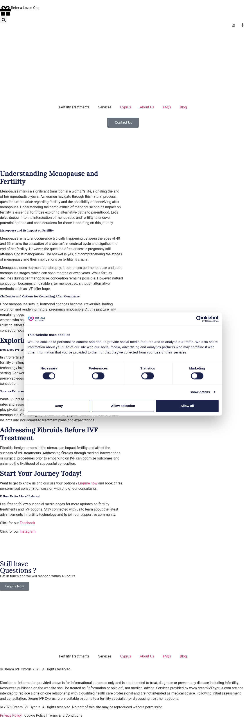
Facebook (27, 523)
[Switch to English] (6, 37)
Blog (183, 107)
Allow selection (123, 406)
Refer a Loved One (25, 8)
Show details (200, 392)
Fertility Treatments (74, 107)
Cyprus (125, 107)
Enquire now (87, 483)
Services (104, 107)
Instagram (28, 531)
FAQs (167, 107)
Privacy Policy (11, 715)
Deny (59, 406)
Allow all (187, 406)
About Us (147, 107)
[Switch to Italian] (14, 37)
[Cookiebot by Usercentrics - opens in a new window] (199, 319)
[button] (3, 19)
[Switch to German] (22, 37)
